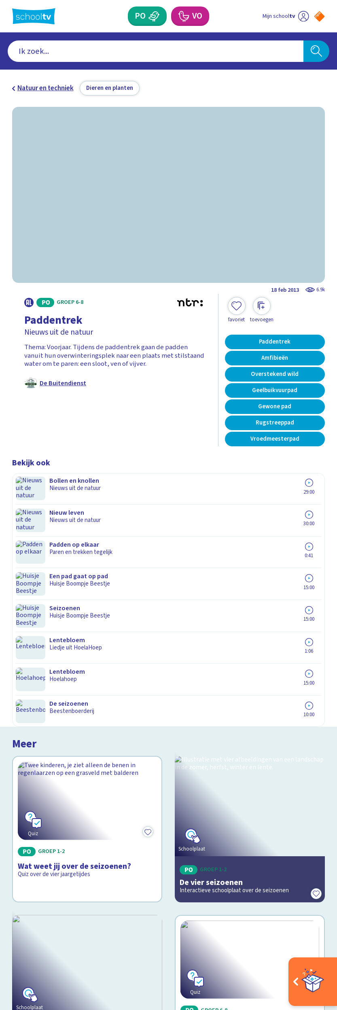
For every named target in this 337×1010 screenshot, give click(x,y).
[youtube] (69, 932)
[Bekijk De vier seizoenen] (250, 539)
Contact (27, 794)
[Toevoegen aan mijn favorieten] (237, 310)
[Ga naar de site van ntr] (313, 954)
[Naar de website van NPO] (319, 16)
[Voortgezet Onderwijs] (183, 16)
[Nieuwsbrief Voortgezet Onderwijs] (247, 862)
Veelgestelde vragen (49, 806)
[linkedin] (52, 932)
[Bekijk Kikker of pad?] (250, 656)
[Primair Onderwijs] (154, 16)
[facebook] (16, 932)
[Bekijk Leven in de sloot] (87, 656)
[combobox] (155, 51)
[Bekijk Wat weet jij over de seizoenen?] (87, 539)
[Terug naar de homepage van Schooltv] (33, 16)
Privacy (25, 830)
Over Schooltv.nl (42, 818)
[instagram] (34, 932)
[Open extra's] (312, 981)
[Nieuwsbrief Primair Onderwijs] (246, 835)
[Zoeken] (316, 51)
